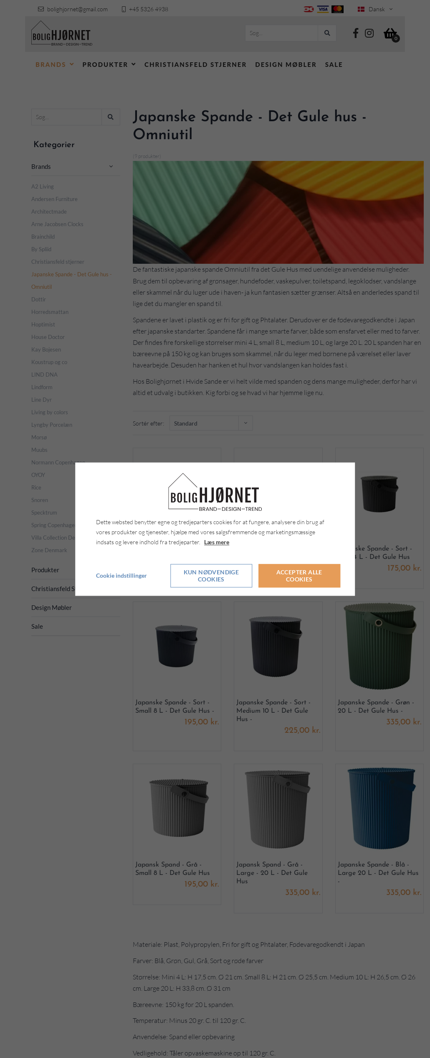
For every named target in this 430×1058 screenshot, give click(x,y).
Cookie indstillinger (121, 575)
